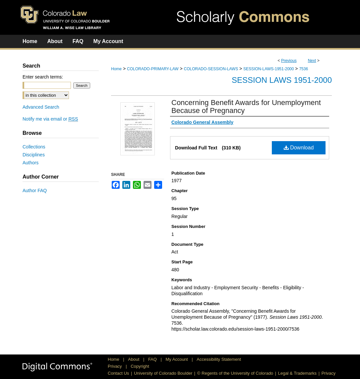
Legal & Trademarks (297, 373)
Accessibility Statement (219, 359)
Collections (34, 146)
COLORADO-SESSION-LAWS (211, 69)
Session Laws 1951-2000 (282, 80)
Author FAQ (35, 190)
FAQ (153, 359)
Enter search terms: (43, 77)
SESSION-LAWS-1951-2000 (268, 69)
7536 (303, 69)
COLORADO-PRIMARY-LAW (153, 69)
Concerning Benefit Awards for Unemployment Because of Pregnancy (246, 106)
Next (312, 60)
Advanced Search (41, 107)
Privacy (115, 366)
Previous (289, 60)
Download (299, 147)
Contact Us (118, 373)
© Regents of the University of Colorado (235, 373)
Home (116, 69)
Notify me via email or (50, 119)
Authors (30, 162)
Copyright (140, 366)
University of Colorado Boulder (163, 373)
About (134, 359)
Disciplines (34, 154)
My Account (177, 359)
